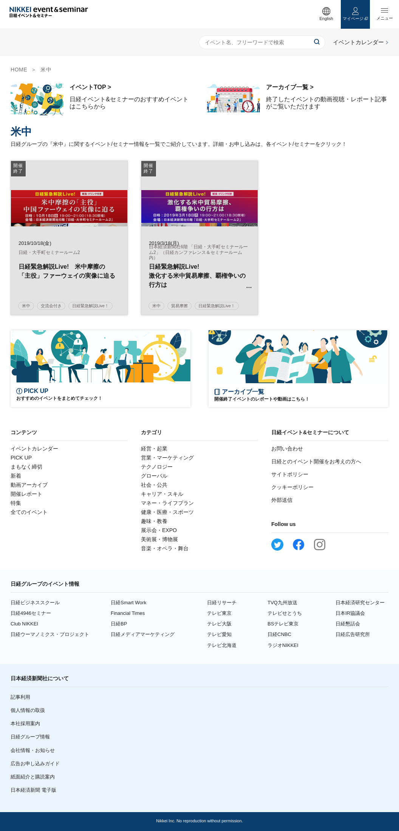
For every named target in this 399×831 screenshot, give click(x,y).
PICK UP (21, 458)
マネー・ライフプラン (167, 503)
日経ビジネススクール (35, 602)
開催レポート (26, 494)
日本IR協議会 (350, 613)
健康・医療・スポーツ (167, 512)
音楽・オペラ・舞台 (165, 548)
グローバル (154, 476)
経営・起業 (154, 449)
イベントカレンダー (34, 449)
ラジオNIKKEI (283, 645)
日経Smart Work (128, 602)
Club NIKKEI (24, 624)
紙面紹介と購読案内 (33, 777)
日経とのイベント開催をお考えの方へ (316, 461)
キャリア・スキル (162, 494)
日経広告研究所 (353, 634)
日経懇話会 (348, 624)
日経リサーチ (222, 602)
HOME (19, 70)
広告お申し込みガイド (35, 763)
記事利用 (20, 697)
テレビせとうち (285, 613)
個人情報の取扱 (28, 710)
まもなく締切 (26, 467)
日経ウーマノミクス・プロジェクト (50, 634)
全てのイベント (29, 512)
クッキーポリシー (292, 487)
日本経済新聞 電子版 (33, 790)
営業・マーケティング (167, 458)
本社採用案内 (25, 723)
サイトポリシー (289, 474)
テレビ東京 (219, 613)
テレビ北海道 (222, 645)
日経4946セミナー (31, 613)
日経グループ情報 (30, 737)
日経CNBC (279, 634)
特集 (16, 503)
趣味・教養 (154, 521)
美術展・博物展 (159, 539)
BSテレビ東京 (283, 624)
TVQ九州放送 (282, 602)
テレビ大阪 (219, 624)
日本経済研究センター (360, 602)
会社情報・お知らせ (33, 750)
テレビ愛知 (219, 634)
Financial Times (128, 613)
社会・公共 (154, 485)
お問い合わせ (287, 449)
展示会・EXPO (159, 530)
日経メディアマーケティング (143, 634)
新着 (16, 476)
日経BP (119, 624)
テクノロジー (157, 467)
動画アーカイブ (29, 485)
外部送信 (281, 500)
